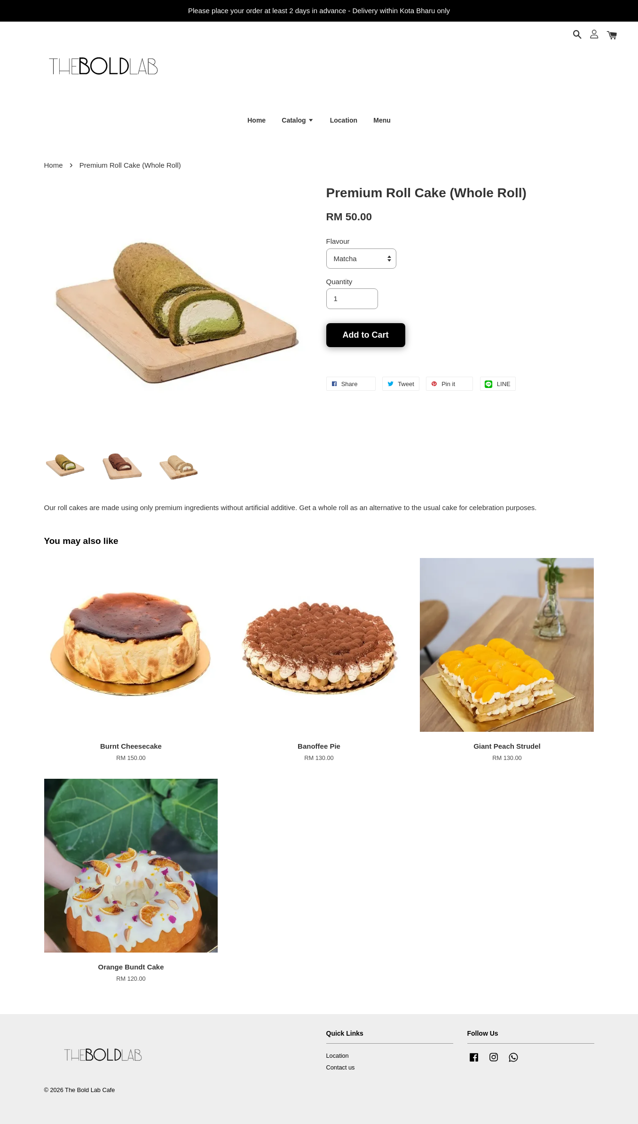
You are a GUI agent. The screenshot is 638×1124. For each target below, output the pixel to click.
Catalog (298, 120)
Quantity (339, 282)
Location (343, 120)
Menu (382, 120)
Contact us (340, 1067)
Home (256, 120)
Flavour (338, 241)
